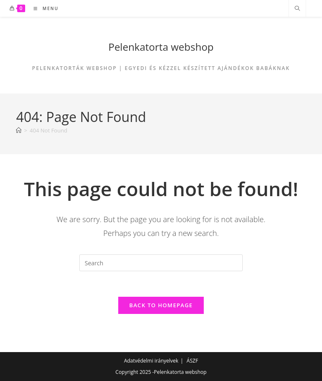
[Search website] (297, 8)
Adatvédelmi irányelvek (151, 360)
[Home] (18, 130)
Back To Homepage (160, 305)
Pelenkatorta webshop (160, 47)
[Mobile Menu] (43, 8)
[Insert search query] (161, 262)
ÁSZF (192, 360)
